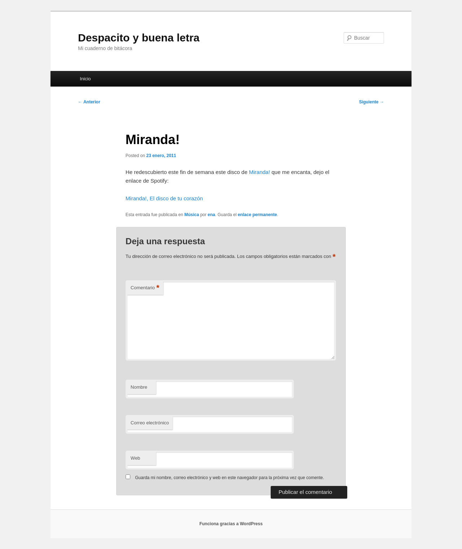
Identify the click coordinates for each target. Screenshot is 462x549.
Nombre (139, 387)
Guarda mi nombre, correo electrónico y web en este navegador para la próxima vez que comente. (229, 477)
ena (211, 214)
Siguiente (371, 101)
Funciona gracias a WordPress (230, 523)
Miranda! (259, 172)
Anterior (89, 101)
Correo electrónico (150, 422)
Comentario (145, 288)
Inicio (85, 78)
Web (135, 458)
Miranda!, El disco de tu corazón (164, 198)
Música (191, 214)
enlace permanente (257, 214)
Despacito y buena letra (139, 38)
